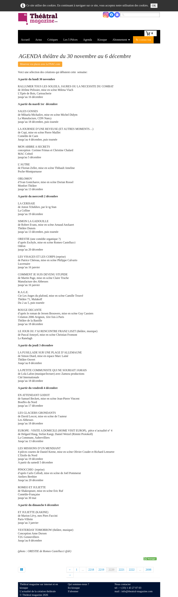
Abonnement (121, 39)
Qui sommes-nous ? (78, 584)
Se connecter (143, 39)
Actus (38, 39)
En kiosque (74, 587)
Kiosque (102, 39)
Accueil (25, 39)
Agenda (87, 39)
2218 (91, 569)
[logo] (38, 21)
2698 (148, 569)
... (83, 569)
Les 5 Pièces (70, 39)
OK (154, 5)
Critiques (52, 39)
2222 (132, 569)
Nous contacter (123, 584)
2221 (121, 569)
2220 (111, 569)
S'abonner (73, 591)
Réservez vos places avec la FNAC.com (40, 64)
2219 (101, 569)
